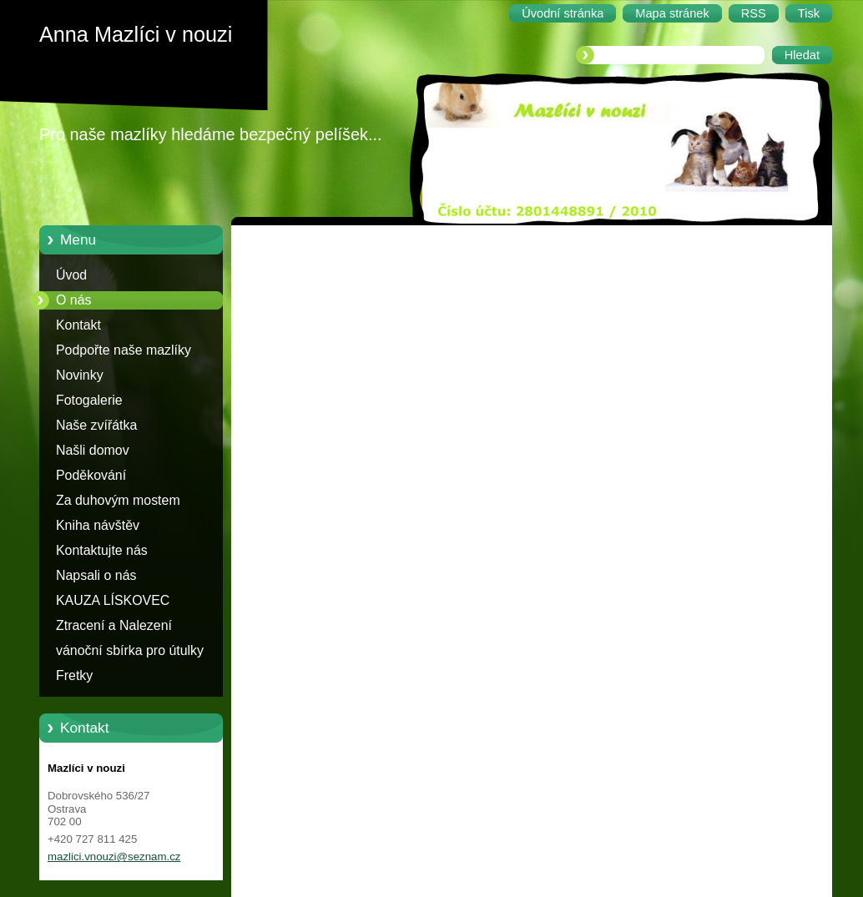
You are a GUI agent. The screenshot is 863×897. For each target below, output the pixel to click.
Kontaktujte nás (102, 550)
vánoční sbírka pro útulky (130, 650)
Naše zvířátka (96, 425)
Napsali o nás (96, 575)
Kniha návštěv (97, 525)
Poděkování (91, 475)
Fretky (74, 675)
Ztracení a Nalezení (114, 625)
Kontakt (78, 325)
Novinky (79, 375)
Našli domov (92, 450)
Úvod (71, 275)
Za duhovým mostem (118, 500)
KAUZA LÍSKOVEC (112, 600)
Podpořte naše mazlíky (123, 350)
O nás (73, 300)
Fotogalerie (89, 400)
